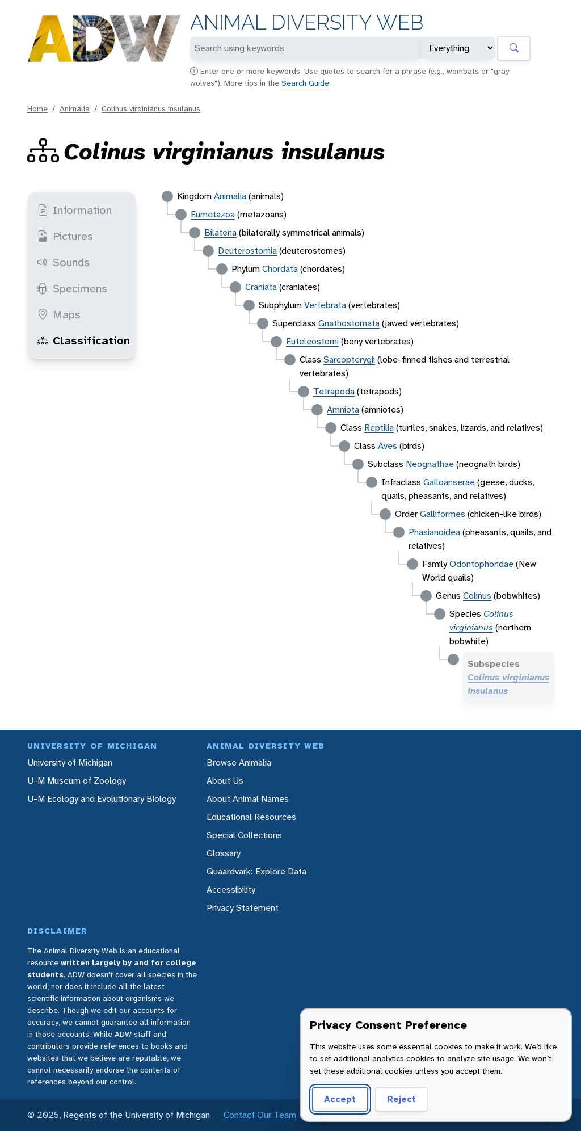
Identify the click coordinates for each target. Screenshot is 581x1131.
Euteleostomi (312, 341)
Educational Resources (251, 817)
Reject (401, 1099)
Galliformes (442, 514)
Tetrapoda (334, 391)
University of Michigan (69, 762)
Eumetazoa (213, 214)
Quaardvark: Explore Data (256, 871)
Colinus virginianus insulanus (151, 108)
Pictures (65, 236)
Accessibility (231, 889)
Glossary (224, 853)
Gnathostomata (349, 323)
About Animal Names (248, 799)
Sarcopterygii (349, 359)
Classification (83, 340)
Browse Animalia (239, 762)
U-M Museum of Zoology (76, 781)
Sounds (63, 262)
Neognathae (430, 464)
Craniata (261, 287)
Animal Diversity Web (306, 22)
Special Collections (244, 835)
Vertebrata (325, 305)
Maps (59, 314)
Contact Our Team (260, 1115)
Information (74, 209)
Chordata (280, 269)
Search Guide (305, 83)
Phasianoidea (434, 532)
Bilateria (220, 232)
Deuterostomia (247, 251)
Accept (340, 1099)
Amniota (343, 409)
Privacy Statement (243, 908)
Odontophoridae (481, 564)
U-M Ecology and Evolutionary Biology (101, 799)
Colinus (477, 596)
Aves (387, 446)
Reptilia (379, 428)
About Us (225, 781)
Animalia (75, 108)
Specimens (72, 288)
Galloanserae (449, 482)
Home (37, 108)
